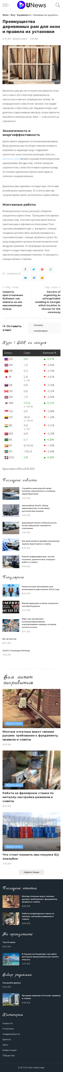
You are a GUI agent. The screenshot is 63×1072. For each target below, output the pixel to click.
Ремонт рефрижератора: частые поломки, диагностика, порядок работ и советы (38, 559)
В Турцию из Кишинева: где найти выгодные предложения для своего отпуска (40, 957)
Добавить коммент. (20, 39)
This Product (9, 942)
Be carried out (9, 639)
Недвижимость (14, 723)
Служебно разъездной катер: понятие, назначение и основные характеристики (38, 491)
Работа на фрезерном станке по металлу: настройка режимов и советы (28, 797)
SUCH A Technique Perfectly (16, 650)
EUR (19, 469)
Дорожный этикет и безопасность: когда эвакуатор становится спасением (39, 525)
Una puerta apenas (12, 983)
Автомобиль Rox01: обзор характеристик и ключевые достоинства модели (36, 508)
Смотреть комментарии (41, 328)
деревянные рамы (11, 158)
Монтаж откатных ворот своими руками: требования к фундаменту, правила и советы (30, 735)
